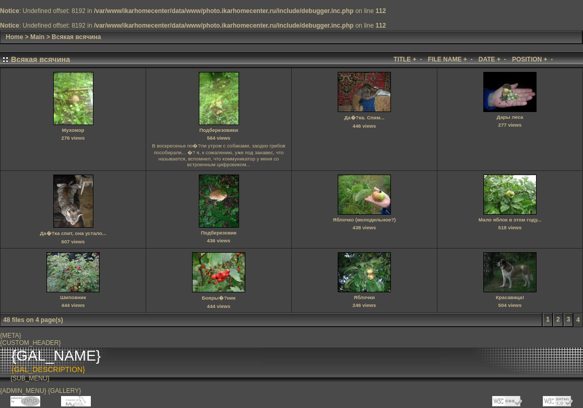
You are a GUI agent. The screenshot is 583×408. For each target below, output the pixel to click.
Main (37, 37)
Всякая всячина (76, 37)
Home (14, 37)
